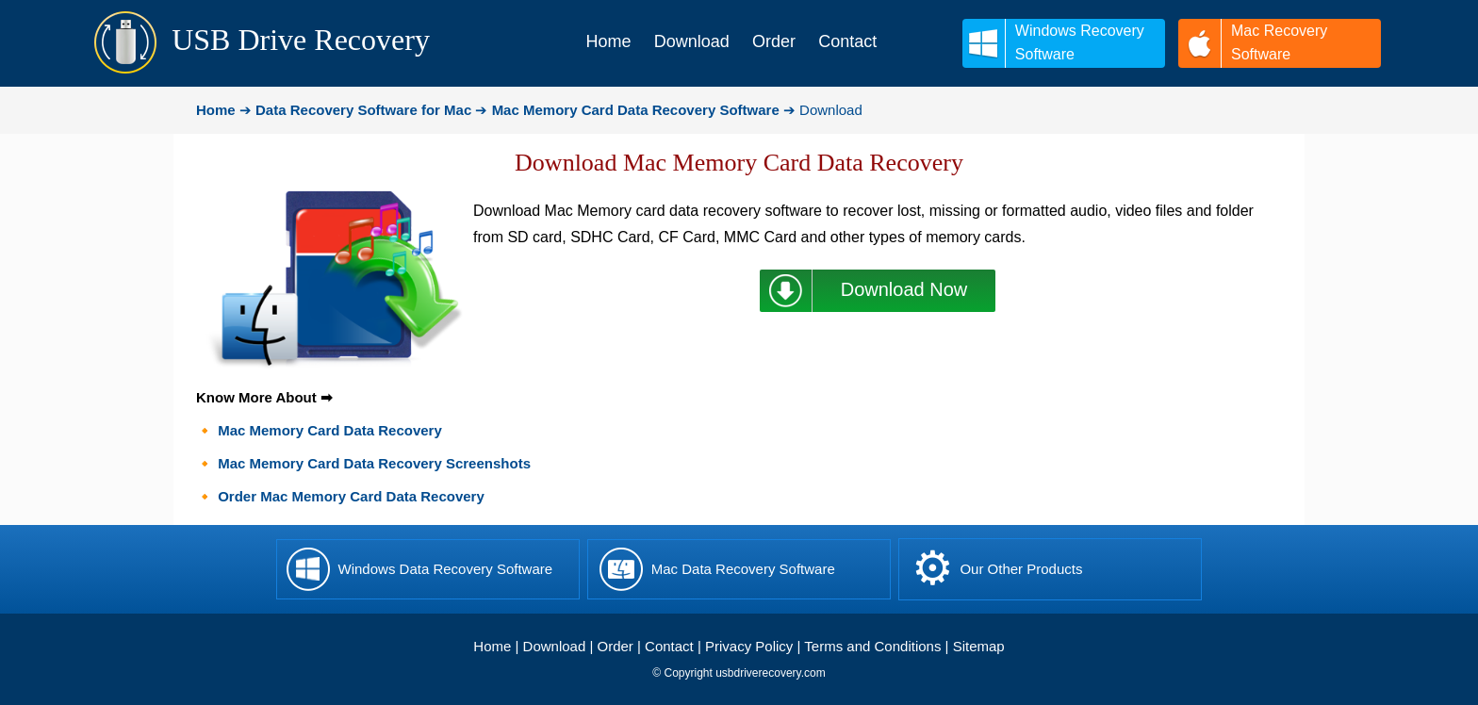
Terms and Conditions (872, 646)
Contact (669, 646)
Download (554, 646)
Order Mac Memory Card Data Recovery (351, 496)
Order (615, 646)
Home (492, 646)
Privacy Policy (749, 646)
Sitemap (979, 646)
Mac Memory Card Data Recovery (330, 430)
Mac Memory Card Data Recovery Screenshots (374, 463)
